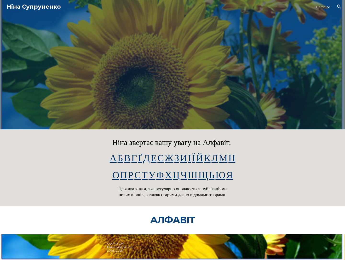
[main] (172, 167)
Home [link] (321, 6)
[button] (339, 6)
